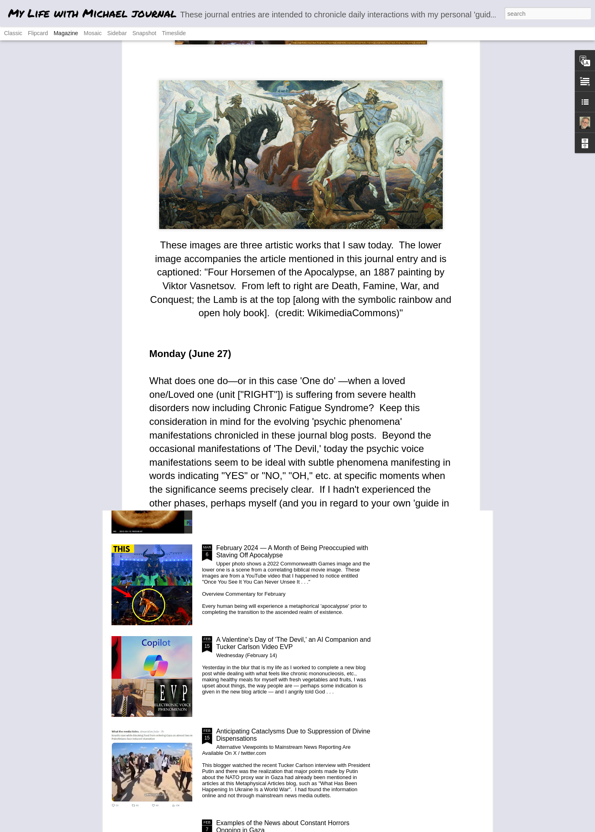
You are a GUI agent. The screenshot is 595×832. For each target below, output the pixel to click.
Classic (13, 33)
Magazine (66, 33)
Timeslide (174, 33)
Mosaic (92, 33)
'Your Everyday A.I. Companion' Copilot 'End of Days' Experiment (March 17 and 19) (292, 368)
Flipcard (38, 33)
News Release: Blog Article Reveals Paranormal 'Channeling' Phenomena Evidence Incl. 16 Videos (288, 460)
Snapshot (144, 33)
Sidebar (117, 33)
